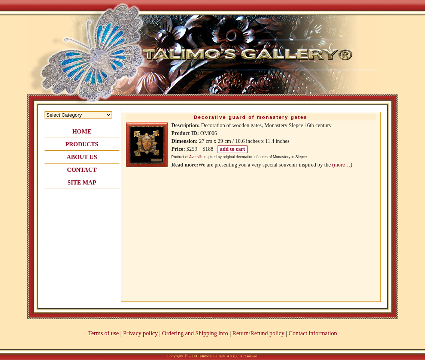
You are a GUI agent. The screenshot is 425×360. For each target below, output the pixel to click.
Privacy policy (140, 333)
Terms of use (103, 333)
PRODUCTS (81, 144)
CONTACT (82, 169)
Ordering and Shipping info (195, 333)
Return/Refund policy (258, 333)
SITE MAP (81, 182)
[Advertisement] (82, 233)
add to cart (232, 149)
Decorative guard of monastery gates (250, 117)
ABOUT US (82, 157)
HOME (81, 131)
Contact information (313, 333)
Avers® (195, 157)
